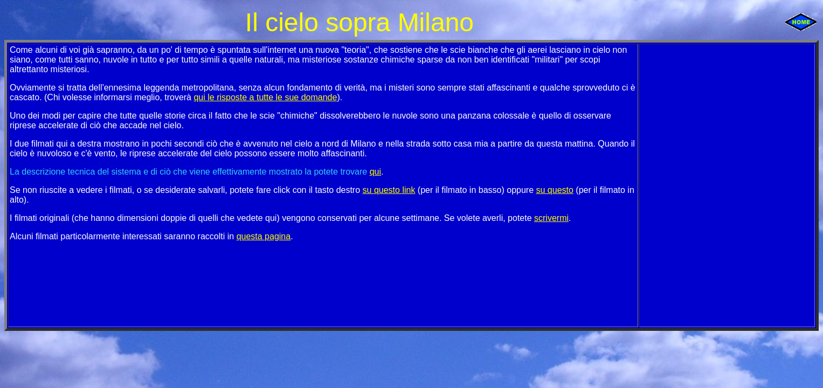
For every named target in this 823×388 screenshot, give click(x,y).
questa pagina (264, 236)
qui (375, 171)
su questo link (389, 190)
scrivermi (551, 218)
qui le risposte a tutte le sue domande (265, 97)
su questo (554, 190)
